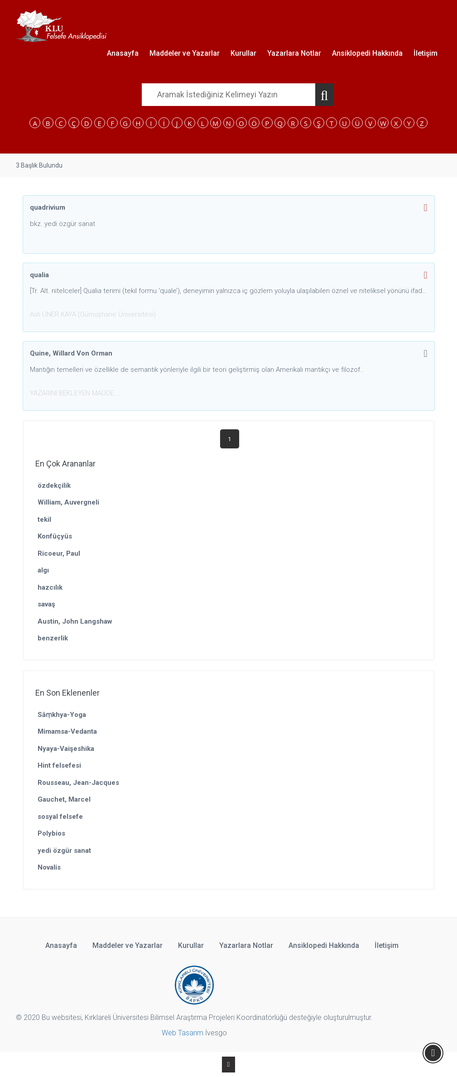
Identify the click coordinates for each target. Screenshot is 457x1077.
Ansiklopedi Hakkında (367, 53)
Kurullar (243, 53)
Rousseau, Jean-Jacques (78, 783)
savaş (46, 604)
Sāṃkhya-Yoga (62, 715)
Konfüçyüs (55, 536)
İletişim (426, 53)
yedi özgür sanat (64, 850)
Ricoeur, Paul (59, 553)
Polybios (51, 833)
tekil (44, 519)
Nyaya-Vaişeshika (66, 749)
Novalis (49, 867)
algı (43, 570)
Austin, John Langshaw (75, 621)
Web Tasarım (182, 1033)
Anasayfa (123, 53)
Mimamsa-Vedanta (67, 731)
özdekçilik (54, 485)
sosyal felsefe (60, 817)
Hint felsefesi (59, 765)
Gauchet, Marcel (64, 799)
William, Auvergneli (68, 502)
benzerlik (53, 638)
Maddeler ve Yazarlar (184, 53)
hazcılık (50, 587)
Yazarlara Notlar (294, 53)
